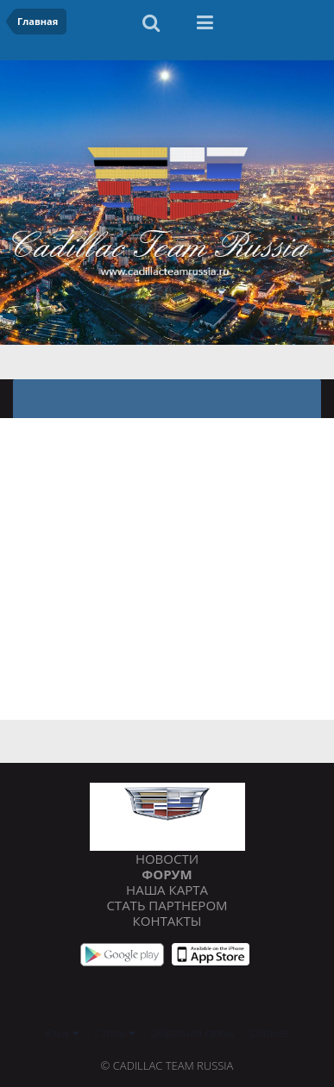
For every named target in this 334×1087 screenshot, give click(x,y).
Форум (167, 874)
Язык (62, 1032)
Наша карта (167, 889)
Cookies (270, 1032)
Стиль (115, 1032)
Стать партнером (166, 905)
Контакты (167, 920)
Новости (167, 858)
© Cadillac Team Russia (167, 1065)
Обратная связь (193, 1032)
